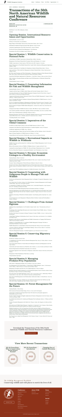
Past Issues (47, 393)
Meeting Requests (21, 404)
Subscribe (47, 395)
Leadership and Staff (35, 393)
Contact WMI (9, 402)
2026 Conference (20, 394)
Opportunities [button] (53, 2)
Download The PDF (31, 333)
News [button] (42, 2)
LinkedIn (46, 403)
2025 (13, 359)
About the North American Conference (22, 393)
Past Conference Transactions (22, 406)
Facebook (47, 400)
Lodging (19, 401)
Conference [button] (37, 2)
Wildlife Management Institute (14, 2)
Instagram (47, 402)
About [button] (32, 2)
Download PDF (49, 23)
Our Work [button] (47, 2)
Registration (20, 396)
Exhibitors (19, 399)
